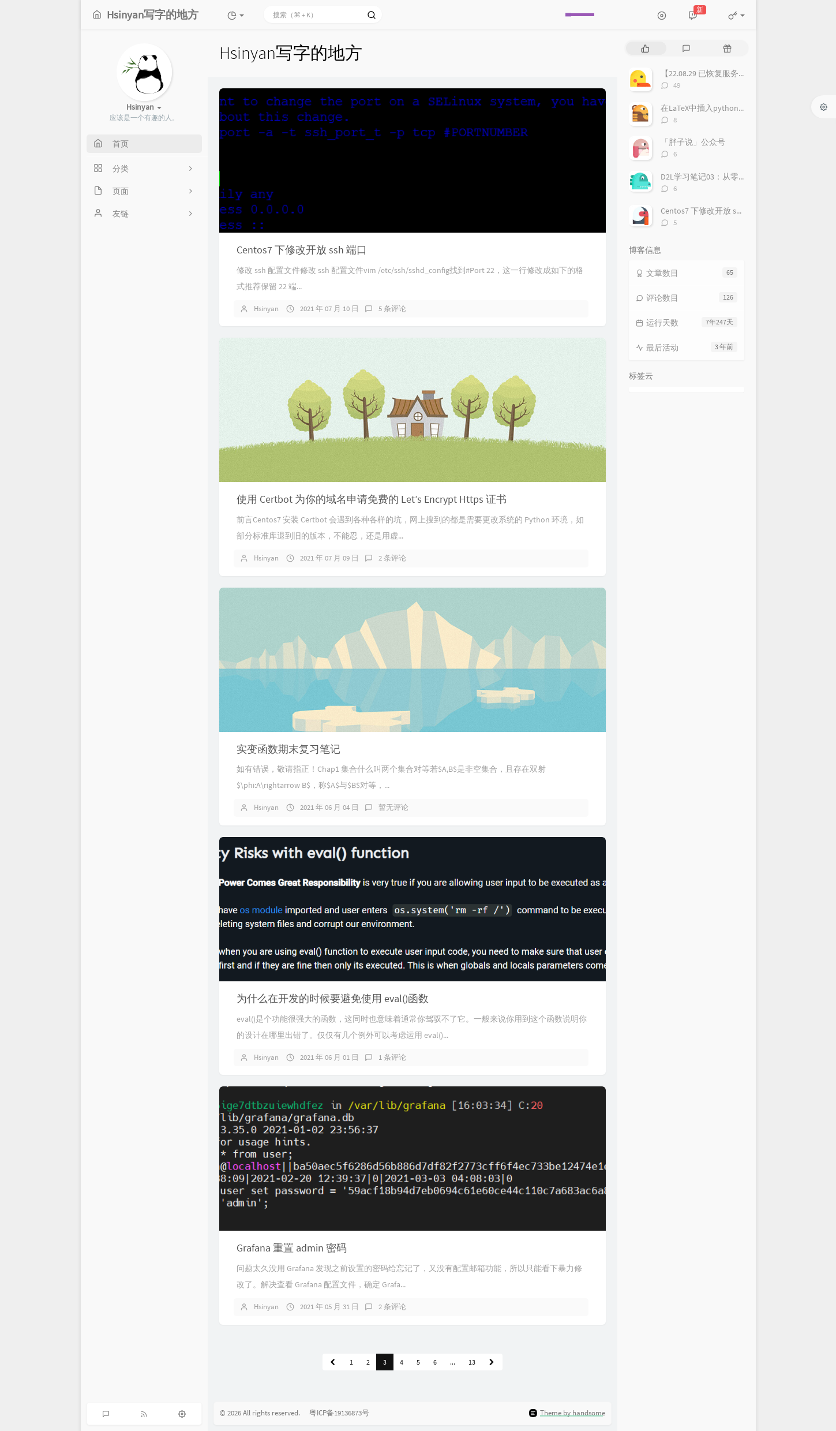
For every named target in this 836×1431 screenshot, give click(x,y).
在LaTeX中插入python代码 (708, 108)
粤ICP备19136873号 (335, 1413)
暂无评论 (393, 807)
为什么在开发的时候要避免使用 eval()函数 (333, 998)
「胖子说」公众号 (693, 142)
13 (471, 1362)
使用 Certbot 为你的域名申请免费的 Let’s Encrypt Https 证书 (372, 499)
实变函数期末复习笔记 (288, 749)
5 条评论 (392, 308)
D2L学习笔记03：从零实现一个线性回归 (732, 176)
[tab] (645, 48)
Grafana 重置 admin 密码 (292, 1247)
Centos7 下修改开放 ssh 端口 (302, 249)
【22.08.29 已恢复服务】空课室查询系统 (732, 73)
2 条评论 (392, 558)
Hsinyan (266, 308)
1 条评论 (392, 1057)
